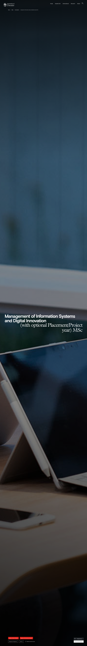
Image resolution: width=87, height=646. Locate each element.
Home (9, 9)
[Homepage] (8, 5)
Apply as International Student (26, 638)
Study (12, 9)
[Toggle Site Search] (82, 3)
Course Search (17, 9)
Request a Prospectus (13, 641)
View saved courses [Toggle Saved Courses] (78, 641)
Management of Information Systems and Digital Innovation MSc (29, 9)
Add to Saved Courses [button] (30, 642)
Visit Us (21, 641)
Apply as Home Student (13, 638)
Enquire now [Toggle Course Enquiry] (78, 639)
